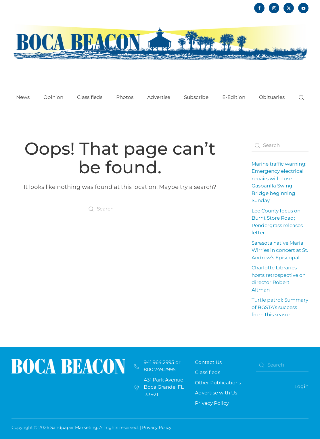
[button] (301, 97)
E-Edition (233, 97)
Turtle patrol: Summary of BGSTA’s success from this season (280, 307)
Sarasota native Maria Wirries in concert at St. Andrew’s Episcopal (280, 250)
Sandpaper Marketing (73, 427)
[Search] (119, 209)
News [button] (23, 97)
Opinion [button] (53, 97)
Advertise (158, 97)
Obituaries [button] (272, 97)
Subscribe (196, 97)
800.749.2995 (160, 369)
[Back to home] (160, 42)
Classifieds (89, 97)
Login (301, 386)
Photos (124, 97)
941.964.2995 (159, 362)
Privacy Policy (212, 403)
